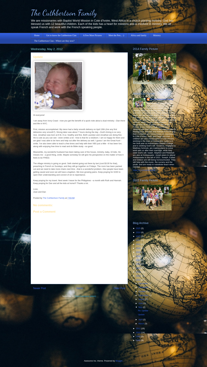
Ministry (157, 35)
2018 (138, 256)
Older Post (119, 288)
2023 (138, 236)
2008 (138, 340)
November (143, 287)
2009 (138, 336)
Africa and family (139, 35)
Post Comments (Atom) (85, 296)
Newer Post (39, 288)
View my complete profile (144, 170)
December (143, 283)
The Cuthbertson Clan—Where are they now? (54, 41)
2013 (138, 276)
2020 (138, 248)
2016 (138, 264)
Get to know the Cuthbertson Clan (61, 35)
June (140, 303)
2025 (138, 228)
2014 (138, 272)
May (140, 307)
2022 (138, 240)
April (140, 319)
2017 (138, 260)
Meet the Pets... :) (116, 35)
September (143, 295)
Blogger (119, 361)
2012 (138, 280)
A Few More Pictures (92, 35)
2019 (138, 252)
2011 (138, 328)
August (141, 299)
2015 (138, 268)
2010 (138, 332)
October (142, 291)
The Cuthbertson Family (64, 13)
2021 (138, 244)
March (141, 323)
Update (141, 314)
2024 (138, 232)
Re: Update (143, 310)
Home (37, 35)
